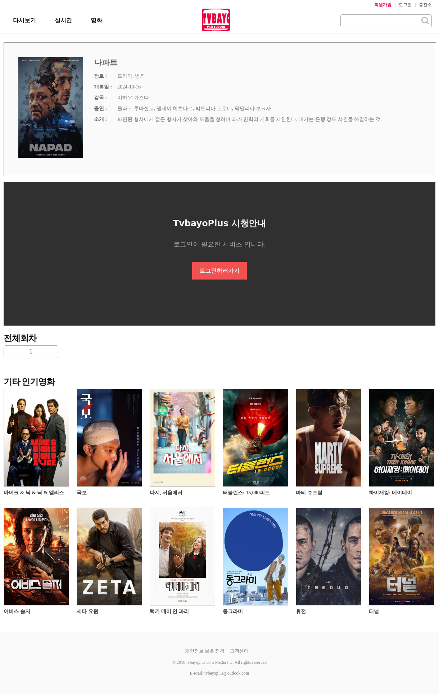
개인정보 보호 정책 (205, 651)
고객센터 (239, 651)
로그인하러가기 (219, 270)
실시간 (63, 20)
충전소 (425, 4)
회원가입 (383, 4)
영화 (96, 20)
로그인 (405, 4)
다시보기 (24, 20)
